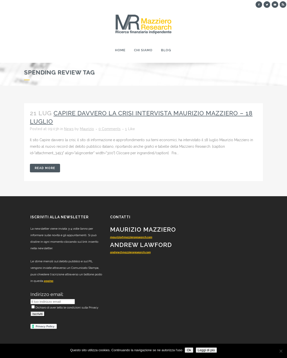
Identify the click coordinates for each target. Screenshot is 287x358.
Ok (189, 350)
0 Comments (110, 129)
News (69, 129)
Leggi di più (206, 350)
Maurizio (87, 129)
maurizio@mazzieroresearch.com (131, 237)
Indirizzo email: (46, 294)
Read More (45, 168)
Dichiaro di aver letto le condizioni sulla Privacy (65, 307)
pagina (48, 281)
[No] (280, 350)
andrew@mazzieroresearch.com (130, 252)
